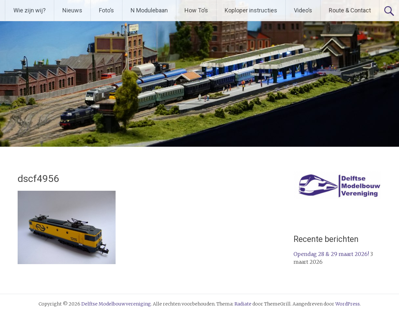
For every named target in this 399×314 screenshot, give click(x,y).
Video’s (303, 10)
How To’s (196, 10)
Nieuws (72, 10)
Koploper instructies (251, 10)
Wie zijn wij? (29, 10)
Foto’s (106, 10)
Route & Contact (350, 10)
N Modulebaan (149, 10)
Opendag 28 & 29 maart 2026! (331, 254)
